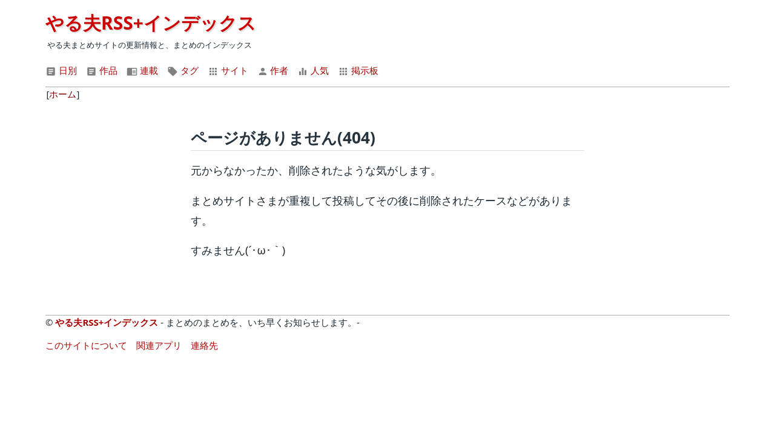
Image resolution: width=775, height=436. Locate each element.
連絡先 (204, 345)
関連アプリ (159, 345)
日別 (61, 71)
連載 (142, 71)
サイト (228, 71)
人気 (313, 71)
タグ (183, 71)
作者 (273, 71)
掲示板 (358, 71)
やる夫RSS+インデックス (150, 22)
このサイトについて (86, 345)
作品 (101, 71)
